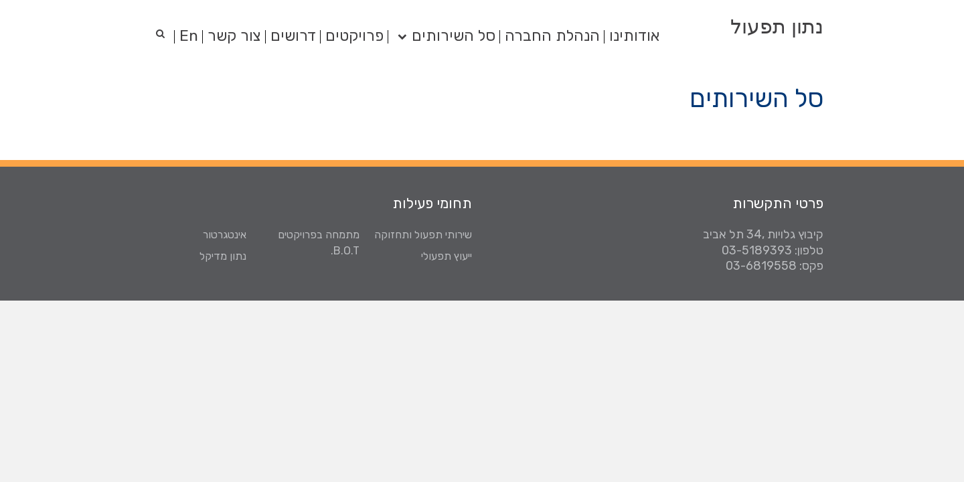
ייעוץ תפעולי (446, 256)
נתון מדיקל (222, 256)
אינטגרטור (224, 234)
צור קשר (234, 36)
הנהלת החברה (552, 36)
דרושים (293, 36)
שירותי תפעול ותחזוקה (423, 234)
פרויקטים (354, 36)
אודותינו (634, 36)
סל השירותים (453, 36)
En (188, 36)
